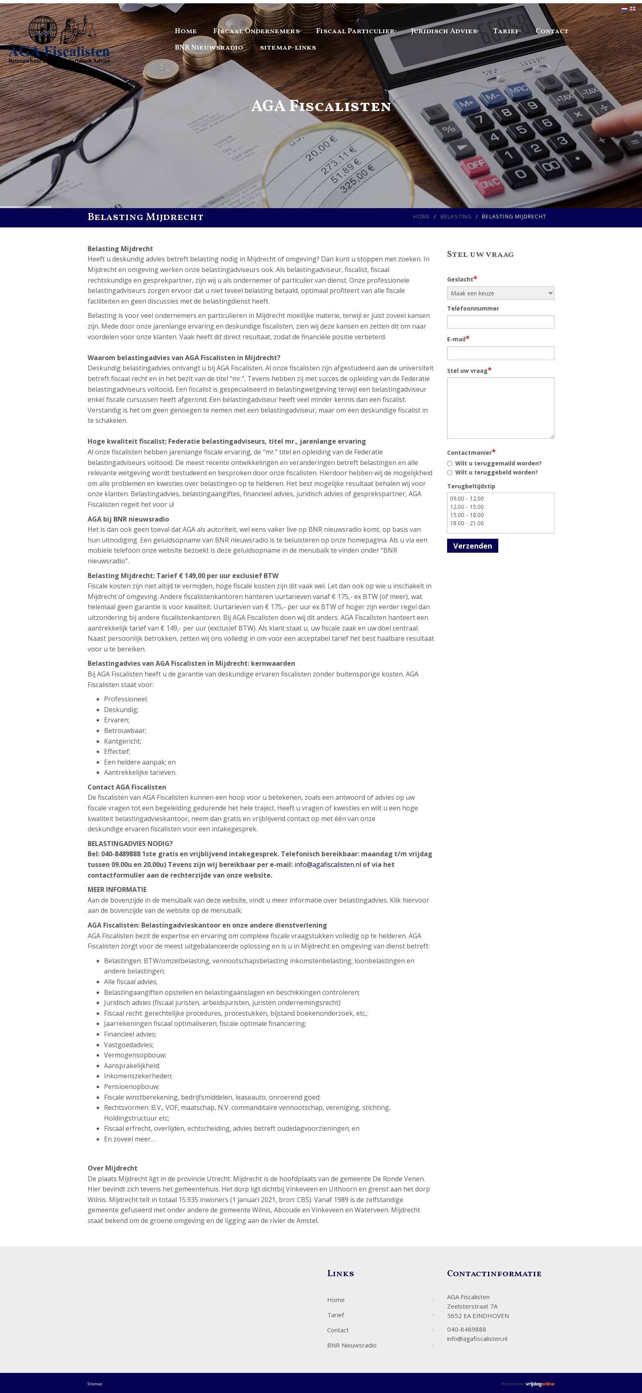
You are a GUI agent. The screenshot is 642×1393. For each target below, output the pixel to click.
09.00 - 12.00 (501, 499)
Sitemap (95, 1383)
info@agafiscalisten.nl (327, 864)
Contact (552, 31)
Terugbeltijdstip (471, 486)
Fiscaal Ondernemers (256, 31)
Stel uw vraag (469, 370)
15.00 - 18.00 (501, 515)
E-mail (458, 338)
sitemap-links (288, 48)
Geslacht (462, 279)
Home (186, 31)
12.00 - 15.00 (501, 507)
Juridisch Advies (444, 31)
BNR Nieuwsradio (209, 48)
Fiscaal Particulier (355, 31)
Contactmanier (471, 452)
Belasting (456, 216)
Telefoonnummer (473, 308)
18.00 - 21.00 (501, 523)
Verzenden (472, 546)
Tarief (506, 31)
